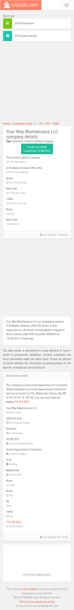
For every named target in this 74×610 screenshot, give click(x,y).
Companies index (22, 123)
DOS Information (24, 23)
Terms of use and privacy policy (37, 602)
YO (40, 123)
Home (6, 123)
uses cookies (29, 589)
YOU (47, 123)
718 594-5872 (21, 402)
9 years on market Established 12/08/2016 (37, 148)
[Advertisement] (37, 81)
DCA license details (26, 36)
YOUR (56, 123)
